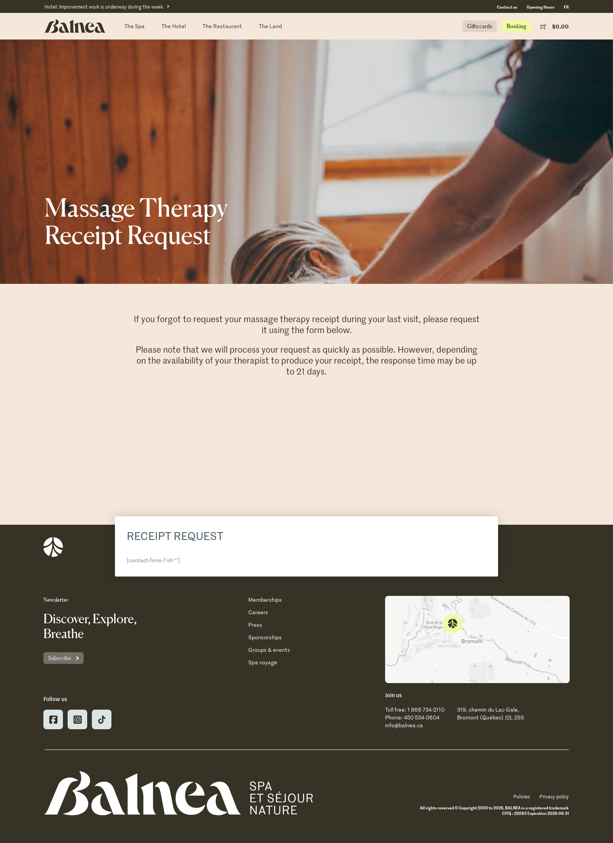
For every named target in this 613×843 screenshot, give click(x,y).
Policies (521, 796)
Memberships (265, 599)
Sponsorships (265, 637)
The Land (270, 26)
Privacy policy (554, 796)
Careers (258, 612)
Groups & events (269, 649)
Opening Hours (540, 7)
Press (255, 624)
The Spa (134, 26)
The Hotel (173, 26)
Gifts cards (479, 26)
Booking (516, 26)
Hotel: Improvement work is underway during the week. (104, 6)
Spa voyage (262, 662)
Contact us (507, 7)
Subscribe (59, 658)
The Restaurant (222, 26)
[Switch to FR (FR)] (566, 6)
